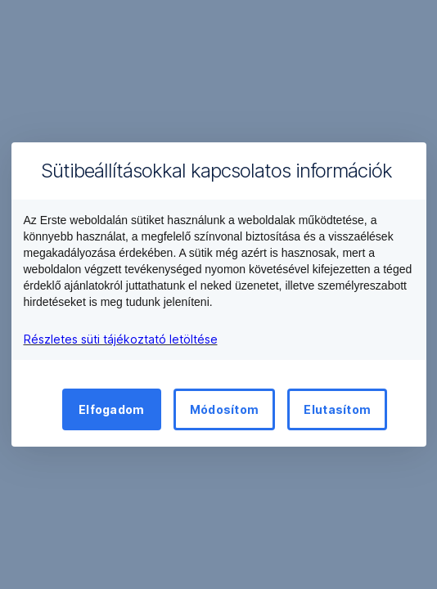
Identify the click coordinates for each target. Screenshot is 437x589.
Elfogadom (112, 409)
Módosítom (224, 409)
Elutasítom (337, 409)
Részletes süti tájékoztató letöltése (121, 339)
